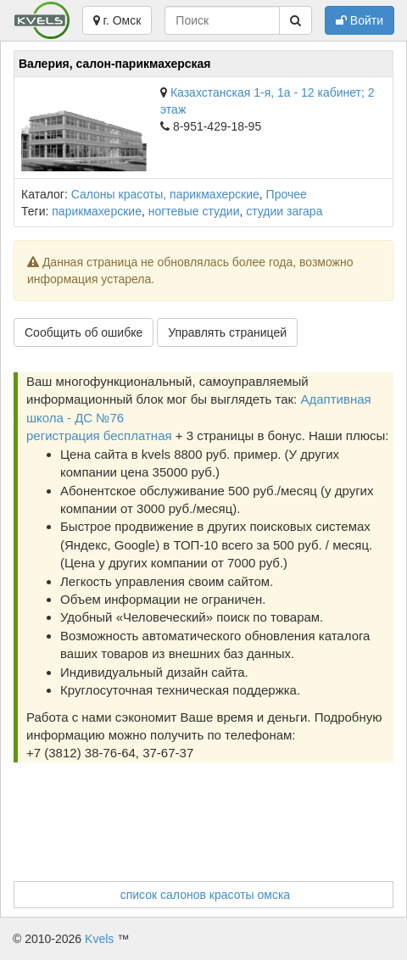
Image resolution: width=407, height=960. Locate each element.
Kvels (99, 939)
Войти (359, 20)
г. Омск (117, 20)
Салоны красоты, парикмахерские (165, 194)
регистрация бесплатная (99, 435)
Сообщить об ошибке (83, 332)
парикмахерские (97, 211)
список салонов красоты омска (205, 894)
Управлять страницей (227, 332)
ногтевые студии (194, 211)
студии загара (284, 211)
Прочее (286, 194)
